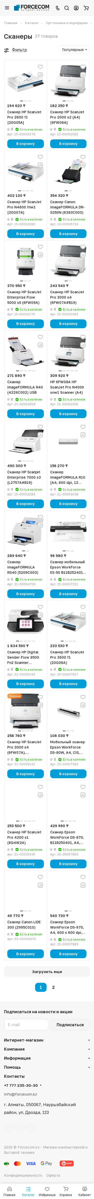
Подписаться (70, 1024)
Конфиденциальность (23, 1175)
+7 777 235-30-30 (21, 1085)
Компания (14, 1049)
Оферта (53, 1175)
